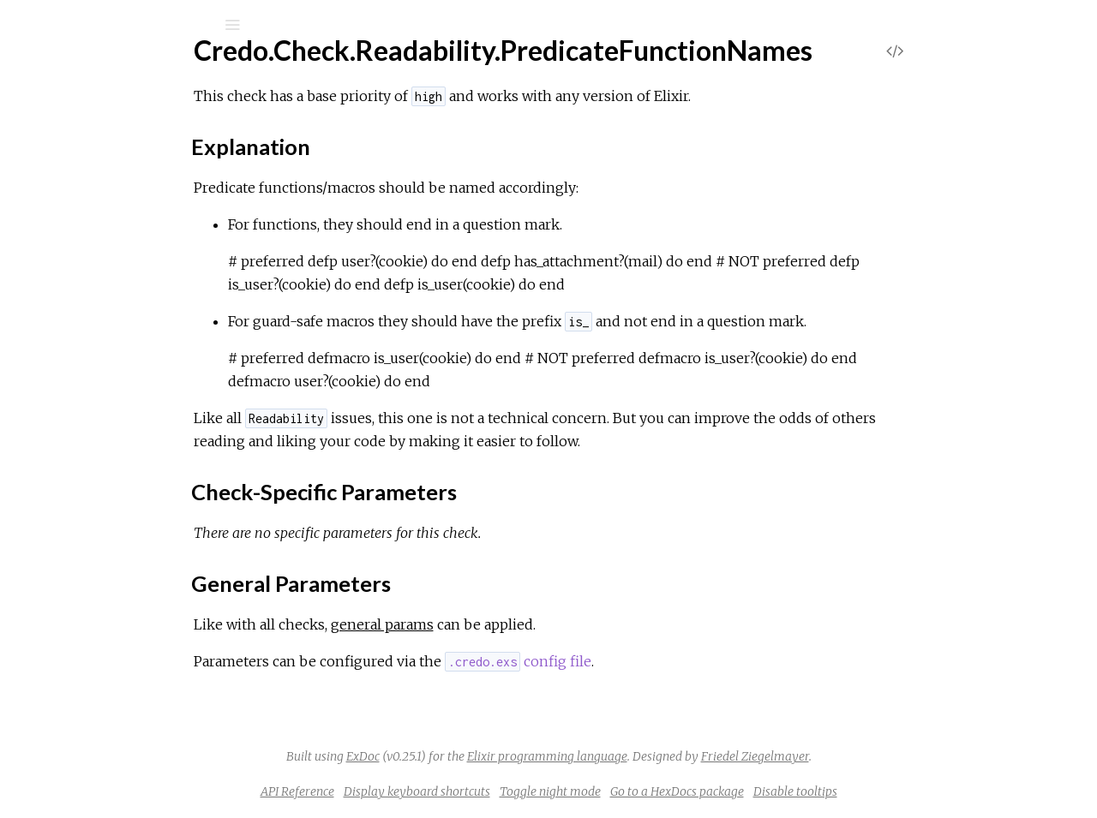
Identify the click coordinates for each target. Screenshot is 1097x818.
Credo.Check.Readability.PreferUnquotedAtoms (196, 417)
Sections (100, 303)
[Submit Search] (25, 24)
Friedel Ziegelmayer (884, 756)
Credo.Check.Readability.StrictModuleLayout (187, 602)
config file (646, 661)
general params (510, 624)
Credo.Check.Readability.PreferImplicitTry (178, 393)
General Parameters (137, 357)
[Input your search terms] (128, 24)
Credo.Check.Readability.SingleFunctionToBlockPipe (207, 509)
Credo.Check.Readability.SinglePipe (158, 532)
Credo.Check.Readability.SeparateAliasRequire (191, 486)
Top (75, 284)
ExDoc (491, 756)
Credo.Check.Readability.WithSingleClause (178, 763)
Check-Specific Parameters (157, 341)
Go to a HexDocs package (805, 791)
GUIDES (65, 133)
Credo (71, 69)
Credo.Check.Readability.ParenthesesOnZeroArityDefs (217, 209)
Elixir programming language (676, 756)
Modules (71, 156)
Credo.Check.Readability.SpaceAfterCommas (188, 555)
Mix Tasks (72, 179)
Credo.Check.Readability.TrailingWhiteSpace (183, 671)
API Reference (426, 791)
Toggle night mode (678, 791)
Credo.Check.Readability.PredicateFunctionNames (204, 256)
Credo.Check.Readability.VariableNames (172, 717)
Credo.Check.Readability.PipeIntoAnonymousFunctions (216, 232)
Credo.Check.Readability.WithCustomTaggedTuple (200, 740)
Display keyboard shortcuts (545, 791)
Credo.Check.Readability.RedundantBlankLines (191, 440)
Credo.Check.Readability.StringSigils (158, 625)
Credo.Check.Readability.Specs (146, 578)
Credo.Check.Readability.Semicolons (161, 463)
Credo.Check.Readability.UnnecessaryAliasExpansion (208, 694)
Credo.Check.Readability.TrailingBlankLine (176, 648)
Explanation (111, 326)
